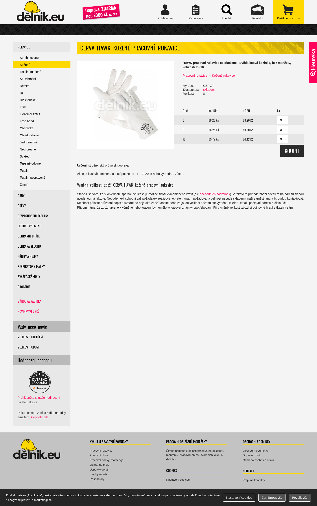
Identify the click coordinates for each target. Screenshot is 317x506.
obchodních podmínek (215, 194)
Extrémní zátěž (30, 114)
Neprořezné (28, 149)
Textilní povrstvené (32, 177)
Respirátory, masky (31, 266)
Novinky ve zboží (29, 311)
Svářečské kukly (29, 276)
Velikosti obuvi (28, 347)
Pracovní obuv (99, 455)
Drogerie (24, 286)
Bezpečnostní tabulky (33, 215)
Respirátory (97, 479)
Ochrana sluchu (29, 246)
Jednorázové (28, 142)
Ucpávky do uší (99, 469)
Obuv (21, 195)
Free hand (27, 121)
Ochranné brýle (29, 236)
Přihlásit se (165, 12)
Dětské (24, 86)
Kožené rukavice (223, 75)
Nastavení (239, 497)
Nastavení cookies (178, 479)
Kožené (25, 65)
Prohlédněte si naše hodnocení (39, 397)
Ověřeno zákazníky (313, 62)
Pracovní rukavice (195, 75)
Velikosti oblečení (30, 336)
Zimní (24, 184)
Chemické (26, 128)
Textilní (24, 170)
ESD (23, 107)
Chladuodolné (29, 135)
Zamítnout (272, 497)
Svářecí (25, 156)
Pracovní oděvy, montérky (106, 460)
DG (22, 93)
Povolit (300, 497)
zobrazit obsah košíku (288, 12)
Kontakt (257, 12)
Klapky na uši (98, 474)
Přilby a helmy (28, 256)
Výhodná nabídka (29, 301)
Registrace (196, 12)
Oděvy (22, 205)
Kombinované (29, 57)
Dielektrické (28, 100)
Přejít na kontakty (254, 480)
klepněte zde (39, 417)
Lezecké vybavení (29, 225)
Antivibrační (28, 79)
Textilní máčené (30, 72)
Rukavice (24, 46)
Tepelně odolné (30, 163)
